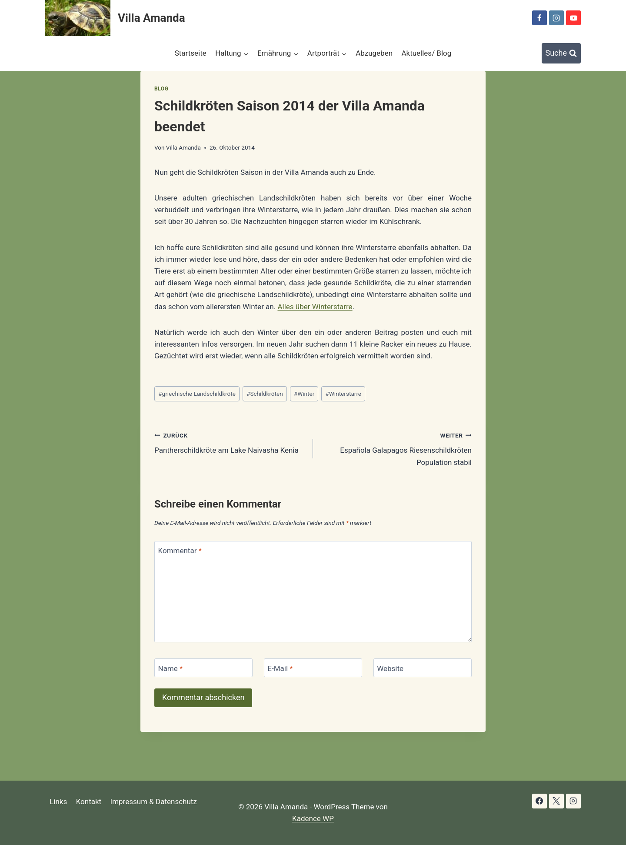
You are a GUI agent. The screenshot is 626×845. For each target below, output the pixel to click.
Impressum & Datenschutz (153, 801)
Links (58, 801)
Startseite (190, 53)
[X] (556, 801)
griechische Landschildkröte (197, 393)
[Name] (203, 667)
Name (170, 668)
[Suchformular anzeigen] (561, 53)
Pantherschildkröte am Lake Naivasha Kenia (230, 442)
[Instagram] (556, 17)
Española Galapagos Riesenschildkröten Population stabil (396, 448)
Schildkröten (264, 393)
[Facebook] (539, 17)
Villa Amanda (183, 147)
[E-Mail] (313, 667)
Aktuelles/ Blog (426, 53)
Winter (304, 393)
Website (390, 668)
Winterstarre (343, 393)
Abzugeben (374, 53)
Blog (161, 89)
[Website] (422, 667)
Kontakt (89, 801)
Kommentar (180, 550)
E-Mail (280, 668)
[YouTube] (573, 17)
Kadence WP (313, 818)
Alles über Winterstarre (314, 306)
